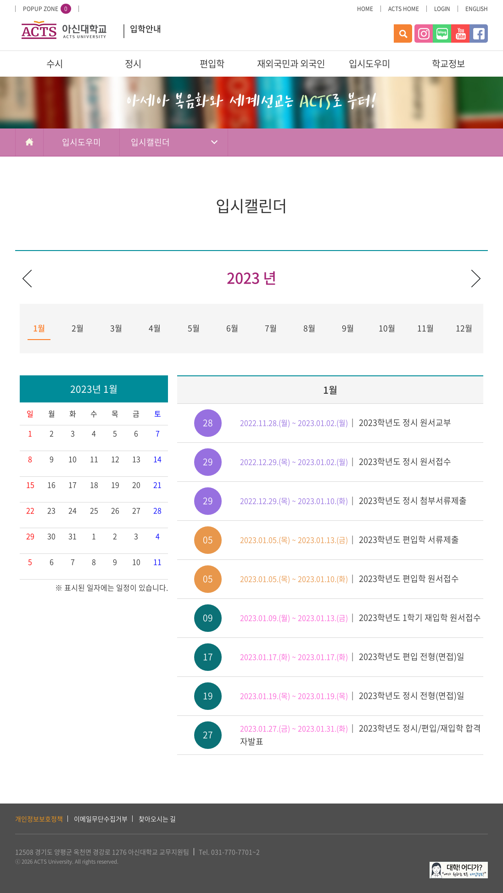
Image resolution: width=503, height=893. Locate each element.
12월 (464, 328)
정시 (133, 63)
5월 (194, 328)
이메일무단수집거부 (101, 818)
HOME (365, 9)
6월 (232, 328)
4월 (155, 328)
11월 (425, 328)
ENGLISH (476, 9)
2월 (78, 328)
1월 (39, 328)
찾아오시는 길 (157, 818)
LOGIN (442, 9)
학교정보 (448, 63)
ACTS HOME (403, 9)
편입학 (212, 63)
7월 (271, 328)
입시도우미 (369, 63)
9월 (348, 328)
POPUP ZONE (47, 9)
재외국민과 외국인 (291, 63)
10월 (387, 328)
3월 (116, 328)
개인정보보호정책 (39, 818)
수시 (54, 63)
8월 (309, 328)
